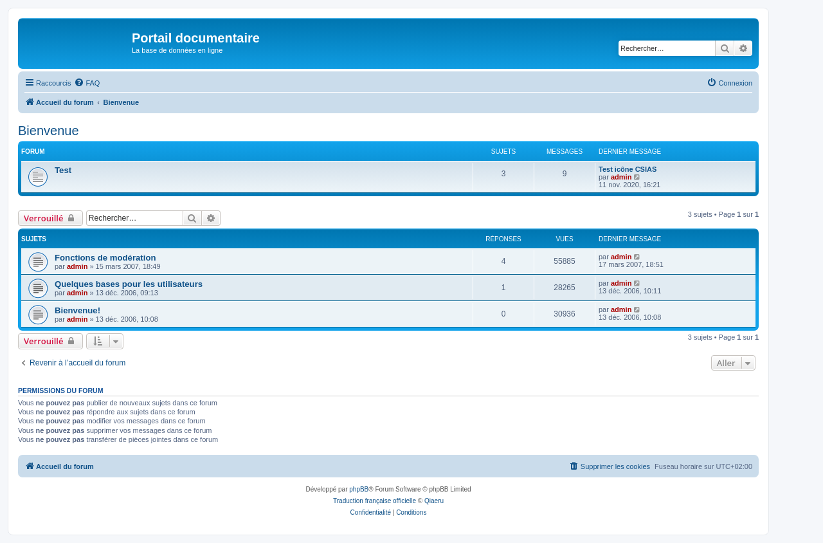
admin (621, 177)
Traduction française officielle (374, 500)
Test (63, 170)
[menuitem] (87, 83)
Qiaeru (434, 500)
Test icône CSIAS (627, 169)
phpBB (358, 489)
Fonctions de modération (105, 257)
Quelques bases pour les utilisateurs (129, 284)
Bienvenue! (77, 310)
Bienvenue (48, 131)
